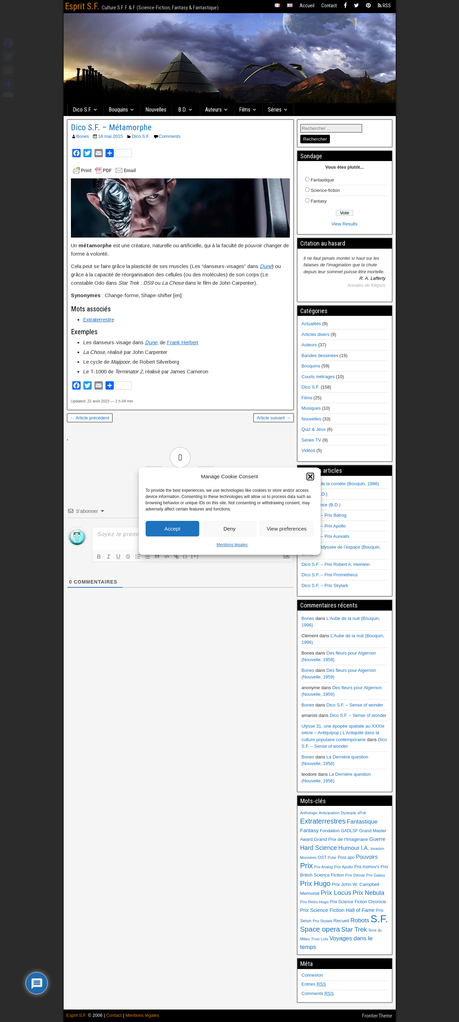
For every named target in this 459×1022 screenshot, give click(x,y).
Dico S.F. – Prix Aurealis (326, 536)
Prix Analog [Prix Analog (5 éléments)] (323, 867)
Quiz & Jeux (314, 429)
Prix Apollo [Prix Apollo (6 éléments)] (343, 867)
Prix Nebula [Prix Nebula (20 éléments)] (368, 892)
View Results (345, 223)
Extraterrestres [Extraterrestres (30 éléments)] (323, 821)
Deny (229, 529)
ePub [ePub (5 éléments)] (362, 813)
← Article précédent (89, 417)
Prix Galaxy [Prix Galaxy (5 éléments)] (375, 875)
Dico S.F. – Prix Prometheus (330, 574)
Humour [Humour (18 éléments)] (348, 847)
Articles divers (316, 334)
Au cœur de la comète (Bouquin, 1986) (340, 483)
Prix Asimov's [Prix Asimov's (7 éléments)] (366, 866)
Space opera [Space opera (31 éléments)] (320, 929)
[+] (195, 556)
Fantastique (322, 180)
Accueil (307, 5)
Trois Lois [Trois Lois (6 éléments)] (319, 939)
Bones (82, 136)
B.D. (182, 109)
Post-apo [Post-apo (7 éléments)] (346, 857)
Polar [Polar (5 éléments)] (332, 857)
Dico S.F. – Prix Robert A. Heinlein (336, 564)
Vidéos (308, 450)
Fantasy (319, 201)
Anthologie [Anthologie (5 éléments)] (309, 813)
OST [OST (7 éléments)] (322, 857)
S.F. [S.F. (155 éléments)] (379, 918)
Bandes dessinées (320, 355)
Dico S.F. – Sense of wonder (355, 705)
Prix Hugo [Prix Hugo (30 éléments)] (315, 883)
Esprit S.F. (82, 6)
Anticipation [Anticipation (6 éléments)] (329, 813)
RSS (384, 5)
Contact (329, 5)
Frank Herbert (182, 342)
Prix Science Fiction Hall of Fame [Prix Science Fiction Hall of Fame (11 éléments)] (337, 910)
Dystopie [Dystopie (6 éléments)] (348, 813)
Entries (314, 984)
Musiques (311, 408)
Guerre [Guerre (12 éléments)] (377, 839)
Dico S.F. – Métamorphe (111, 127)
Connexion (312, 975)
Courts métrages (318, 376)
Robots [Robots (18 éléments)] (359, 920)
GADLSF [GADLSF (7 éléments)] (349, 830)
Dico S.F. (82, 109)
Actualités (311, 323)
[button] (310, 476)
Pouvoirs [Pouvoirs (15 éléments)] (367, 857)
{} (185, 556)
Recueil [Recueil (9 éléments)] (341, 920)
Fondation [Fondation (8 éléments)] (330, 830)
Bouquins (118, 109)
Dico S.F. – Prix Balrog (324, 515)
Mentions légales (232, 544)
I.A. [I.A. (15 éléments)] (365, 848)
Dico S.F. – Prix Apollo (324, 525)
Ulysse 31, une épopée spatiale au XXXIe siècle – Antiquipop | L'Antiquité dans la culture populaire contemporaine (343, 732)
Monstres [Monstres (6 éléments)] (308, 857)
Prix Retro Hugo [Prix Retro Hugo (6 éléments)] (314, 902)
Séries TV (311, 440)
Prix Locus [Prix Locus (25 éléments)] (336, 892)
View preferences (287, 529)
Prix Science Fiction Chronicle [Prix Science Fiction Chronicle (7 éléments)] (358, 901)
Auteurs (213, 109)
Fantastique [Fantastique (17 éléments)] (362, 821)
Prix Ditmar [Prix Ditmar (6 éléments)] (355, 875)
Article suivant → (274, 417)
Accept (172, 529)
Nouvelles (155, 109)
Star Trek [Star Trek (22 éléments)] (354, 929)
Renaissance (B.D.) (321, 504)
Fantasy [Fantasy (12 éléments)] (309, 830)
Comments (170, 136)
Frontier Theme (377, 1016)
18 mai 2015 (110, 136)
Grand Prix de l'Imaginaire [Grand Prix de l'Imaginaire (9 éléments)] (341, 839)
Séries (275, 109)
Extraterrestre (98, 319)
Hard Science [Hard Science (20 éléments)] (318, 847)
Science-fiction (325, 190)
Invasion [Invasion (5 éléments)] (377, 848)
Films (244, 109)
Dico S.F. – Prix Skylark (325, 585)
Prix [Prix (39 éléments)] (306, 866)
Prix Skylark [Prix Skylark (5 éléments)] (322, 921)
